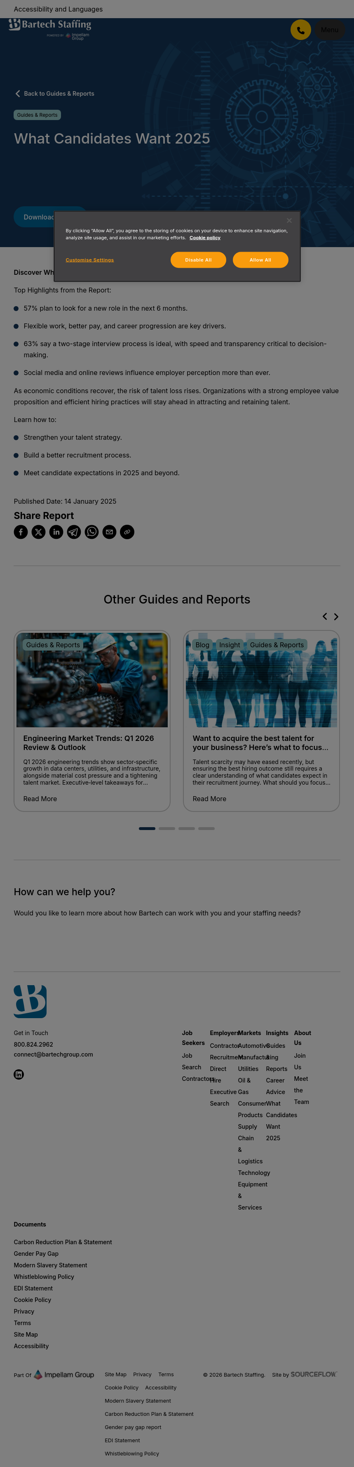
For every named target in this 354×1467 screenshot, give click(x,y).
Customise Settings (90, 259)
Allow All (261, 259)
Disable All (198, 259)
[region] (177, 246)
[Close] (289, 221)
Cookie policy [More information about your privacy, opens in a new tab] (205, 238)
